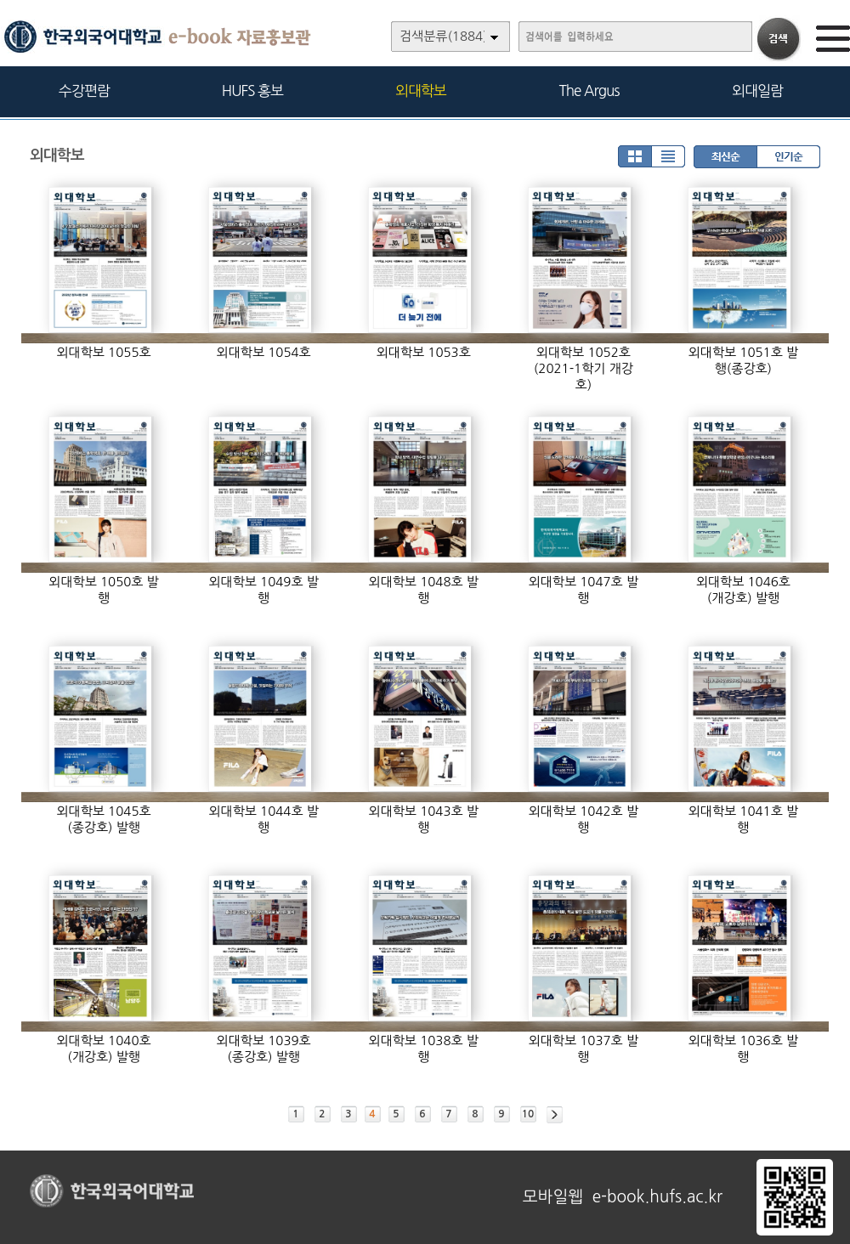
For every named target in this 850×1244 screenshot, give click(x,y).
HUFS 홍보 (252, 90)
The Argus (589, 90)
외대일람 (757, 90)
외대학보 (420, 90)
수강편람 (84, 90)
